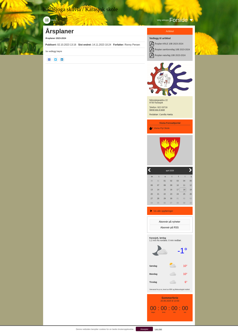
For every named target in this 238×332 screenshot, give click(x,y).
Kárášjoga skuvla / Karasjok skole (80, 9)
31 (158, 181)
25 (184, 194)
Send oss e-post (157, 110)
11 (184, 185)
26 (191, 194)
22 (165, 194)
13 (152, 190)
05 (191, 181)
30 (152, 181)
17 (178, 190)
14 (158, 190)
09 (171, 185)
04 (184, 181)
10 (178, 185)
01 (165, 181)
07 (158, 185)
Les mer (158, 329)
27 (152, 198)
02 (171, 181)
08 (165, 185)
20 (152, 194)
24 (178, 194)
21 (158, 194)
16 (171, 190)
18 (184, 190)
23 (171, 194)
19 (191, 190)
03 (178, 181)
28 (158, 198)
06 (152, 185)
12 (191, 185)
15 (165, 190)
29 (165, 198)
